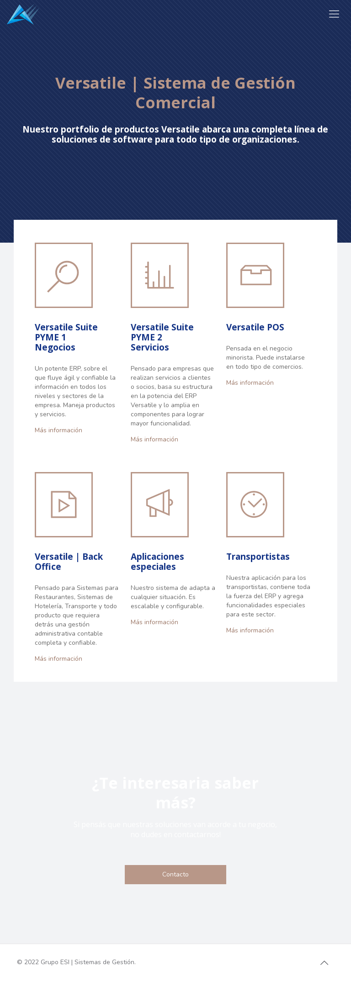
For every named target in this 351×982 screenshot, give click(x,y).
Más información (58, 430)
